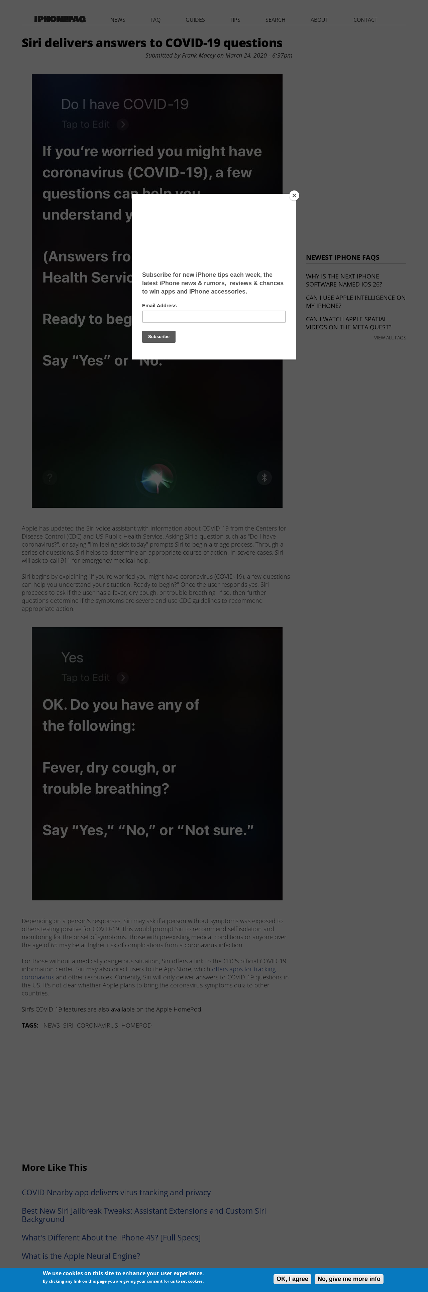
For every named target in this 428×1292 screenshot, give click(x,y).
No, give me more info (349, 1279)
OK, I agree (292, 1279)
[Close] (294, 195)
